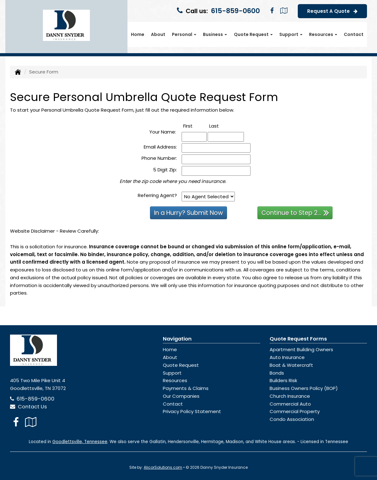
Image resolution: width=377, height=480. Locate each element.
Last (221, 125)
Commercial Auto (290, 404)
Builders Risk (283, 380)
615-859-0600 (235, 11)
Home (137, 34)
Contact (354, 34)
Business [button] (215, 34)
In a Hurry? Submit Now (188, 213)
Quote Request (181, 365)
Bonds (277, 373)
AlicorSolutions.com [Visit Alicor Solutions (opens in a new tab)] (163, 467)
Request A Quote (332, 11)
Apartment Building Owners (301, 349)
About (158, 34)
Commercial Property (295, 411)
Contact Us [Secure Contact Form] (28, 406)
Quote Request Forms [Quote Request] (298, 338)
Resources (175, 380)
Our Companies (181, 396)
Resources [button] (323, 34)
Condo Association (292, 419)
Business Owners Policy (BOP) (304, 388)
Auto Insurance (287, 357)
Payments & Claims (186, 388)
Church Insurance (290, 396)
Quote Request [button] (253, 34)
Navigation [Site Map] (177, 338)
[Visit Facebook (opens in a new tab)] (272, 10)
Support (172, 373)
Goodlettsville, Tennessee (79, 442)
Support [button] (290, 34)
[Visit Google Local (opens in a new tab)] (284, 10)
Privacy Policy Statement (192, 411)
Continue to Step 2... (295, 212)
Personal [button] (184, 34)
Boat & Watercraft (291, 365)
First (194, 125)
